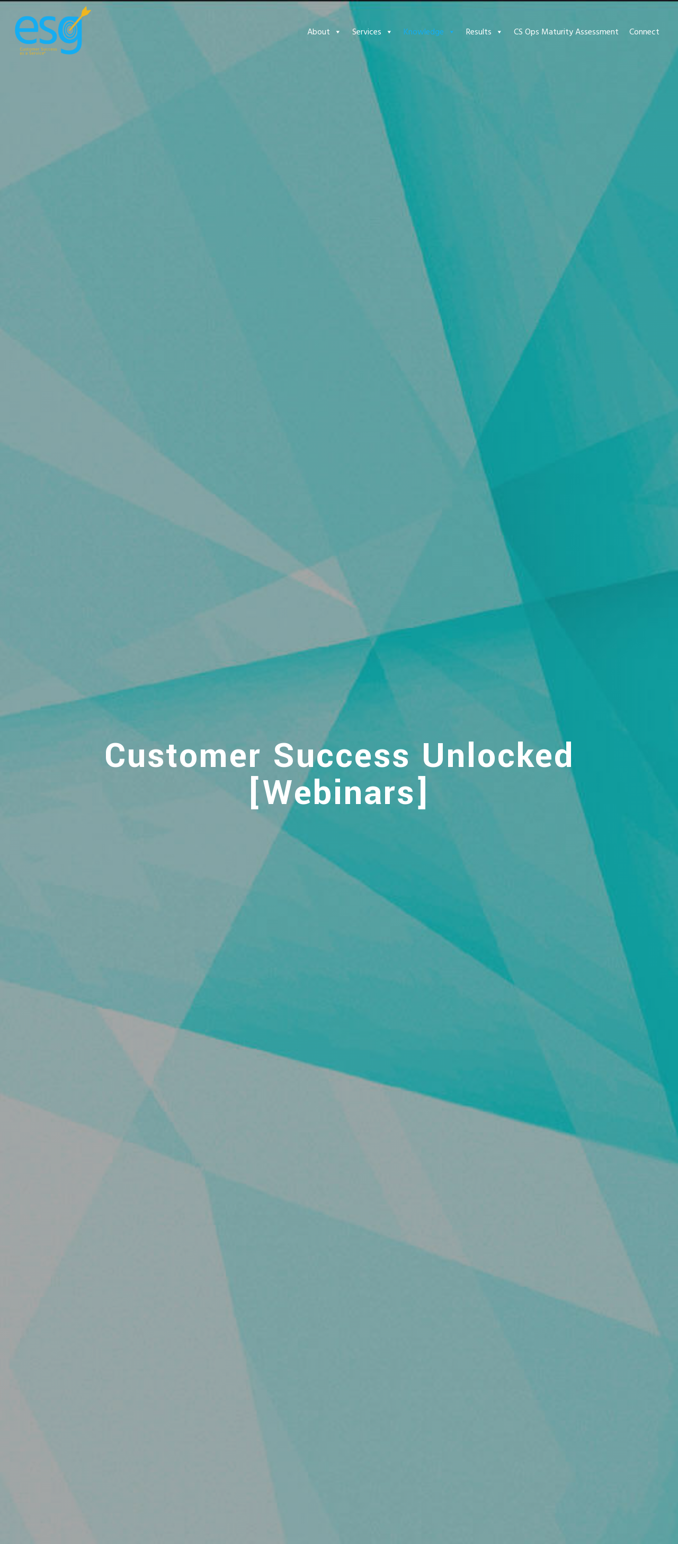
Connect (644, 32)
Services (372, 32)
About (324, 32)
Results (484, 32)
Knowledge (430, 32)
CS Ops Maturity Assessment (566, 32)
